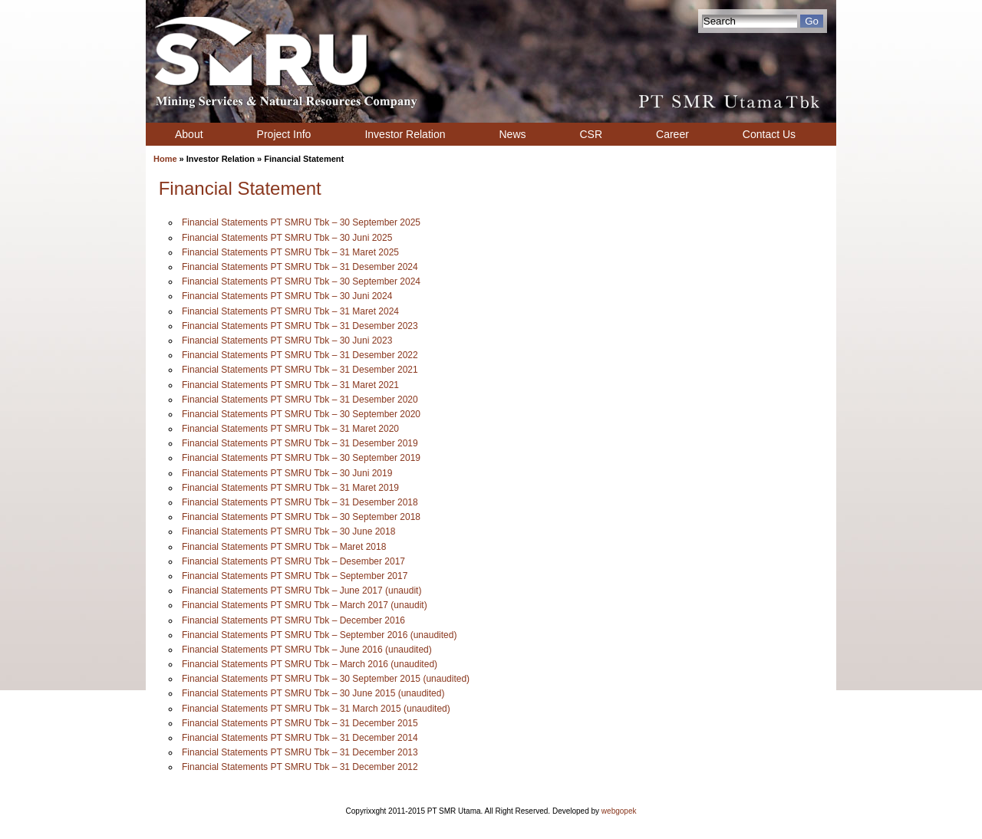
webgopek (619, 811)
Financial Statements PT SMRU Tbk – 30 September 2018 (301, 517)
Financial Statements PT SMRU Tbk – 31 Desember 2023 (300, 326)
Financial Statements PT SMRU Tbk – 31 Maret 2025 (290, 252)
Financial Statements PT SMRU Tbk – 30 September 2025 (301, 222)
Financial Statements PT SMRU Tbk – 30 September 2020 (301, 414)
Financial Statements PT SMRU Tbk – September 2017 (294, 576)
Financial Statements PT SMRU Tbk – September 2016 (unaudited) (319, 635)
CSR (591, 134)
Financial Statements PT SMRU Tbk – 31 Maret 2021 (290, 385)
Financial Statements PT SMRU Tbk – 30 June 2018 (288, 531)
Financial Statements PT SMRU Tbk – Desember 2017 (293, 561)
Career (672, 134)
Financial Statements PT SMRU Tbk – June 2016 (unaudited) (307, 649)
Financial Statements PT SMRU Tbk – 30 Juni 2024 (287, 296)
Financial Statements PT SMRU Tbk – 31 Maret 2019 (290, 487)
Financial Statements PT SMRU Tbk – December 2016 (293, 620)
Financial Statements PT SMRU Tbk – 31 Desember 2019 (300, 443)
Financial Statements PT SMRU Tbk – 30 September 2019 (301, 457)
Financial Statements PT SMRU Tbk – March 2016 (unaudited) (309, 664)
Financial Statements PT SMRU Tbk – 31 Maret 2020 (290, 428)
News (512, 134)
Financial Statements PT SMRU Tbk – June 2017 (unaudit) (301, 590)
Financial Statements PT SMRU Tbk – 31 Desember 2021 (300, 369)
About (189, 134)
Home (165, 158)
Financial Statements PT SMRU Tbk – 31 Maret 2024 (290, 311)
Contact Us (769, 134)
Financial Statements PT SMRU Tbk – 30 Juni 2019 (287, 473)
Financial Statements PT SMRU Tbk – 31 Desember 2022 (300, 355)
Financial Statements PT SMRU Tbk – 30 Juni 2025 (287, 237)
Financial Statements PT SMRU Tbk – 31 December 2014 (300, 737)
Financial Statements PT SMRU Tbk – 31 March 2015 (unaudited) (316, 708)
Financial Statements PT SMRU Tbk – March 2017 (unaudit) (304, 605)
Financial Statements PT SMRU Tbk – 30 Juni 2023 (287, 340)
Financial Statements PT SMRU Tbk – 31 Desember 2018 (300, 502)
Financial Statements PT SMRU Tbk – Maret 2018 (284, 546)
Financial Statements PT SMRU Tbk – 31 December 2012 (300, 767)
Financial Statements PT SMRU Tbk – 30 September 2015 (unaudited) (326, 678)
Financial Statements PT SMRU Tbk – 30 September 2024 (301, 281)
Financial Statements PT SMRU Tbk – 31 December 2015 (300, 723)
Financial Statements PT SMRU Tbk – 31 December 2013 (300, 752)
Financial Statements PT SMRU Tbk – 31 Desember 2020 (300, 399)
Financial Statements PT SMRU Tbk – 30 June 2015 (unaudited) (313, 693)
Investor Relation (404, 134)
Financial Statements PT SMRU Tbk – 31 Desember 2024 (300, 267)
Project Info (284, 134)
